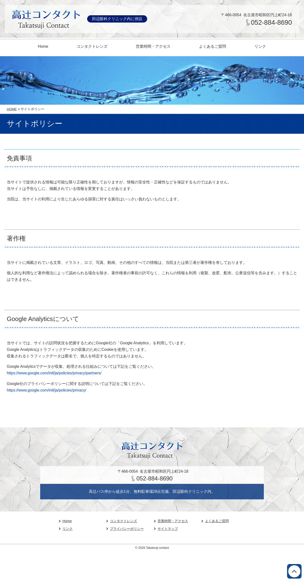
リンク (260, 46)
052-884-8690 (271, 22)
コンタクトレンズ (91, 46)
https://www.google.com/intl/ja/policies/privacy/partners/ (54, 373)
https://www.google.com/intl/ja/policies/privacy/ (46, 390)
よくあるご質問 (212, 46)
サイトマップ (168, 529)
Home (43, 46)
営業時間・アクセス (153, 46)
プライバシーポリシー (127, 529)
